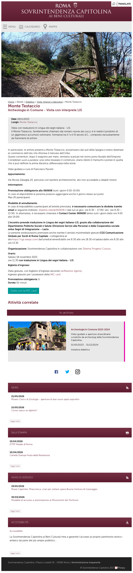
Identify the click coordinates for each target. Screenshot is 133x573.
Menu (12, 26)
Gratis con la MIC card (23, 290)
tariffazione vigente (71, 270)
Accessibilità (16, 531)
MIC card (55, 274)
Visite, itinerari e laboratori (50, 102)
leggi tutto (15, 421)
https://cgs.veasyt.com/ (25, 239)
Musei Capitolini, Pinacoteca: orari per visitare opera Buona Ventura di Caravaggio (54, 489)
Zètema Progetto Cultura (97, 248)
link (122, 358)
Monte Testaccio (28, 122)
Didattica (30, 102)
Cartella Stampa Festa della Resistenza (30, 455)
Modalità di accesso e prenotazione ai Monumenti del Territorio (44, 500)
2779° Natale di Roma (21, 444)
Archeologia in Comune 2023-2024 (90, 329)
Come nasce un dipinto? (24, 410)
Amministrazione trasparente (85, 562)
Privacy (121, 568)
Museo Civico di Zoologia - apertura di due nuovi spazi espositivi (45, 399)
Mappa (53, 26)
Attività (20, 102)
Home (11, 102)
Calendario (32, 26)
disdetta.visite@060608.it (52, 209)
